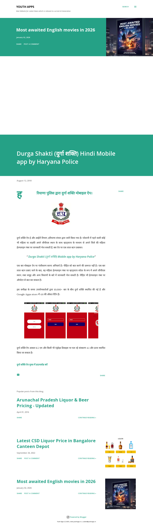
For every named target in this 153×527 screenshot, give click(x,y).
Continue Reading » (87, 417)
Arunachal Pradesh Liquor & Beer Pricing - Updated (53, 403)
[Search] (125, 6)
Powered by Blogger (76, 517)
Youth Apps (25, 7)
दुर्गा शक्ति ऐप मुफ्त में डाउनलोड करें (32, 364)
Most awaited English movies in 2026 (55, 30)
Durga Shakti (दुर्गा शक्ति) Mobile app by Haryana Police (61, 256)
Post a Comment (31, 44)
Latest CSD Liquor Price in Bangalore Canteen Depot (56, 443)
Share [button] (19, 44)
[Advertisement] (71, 99)
